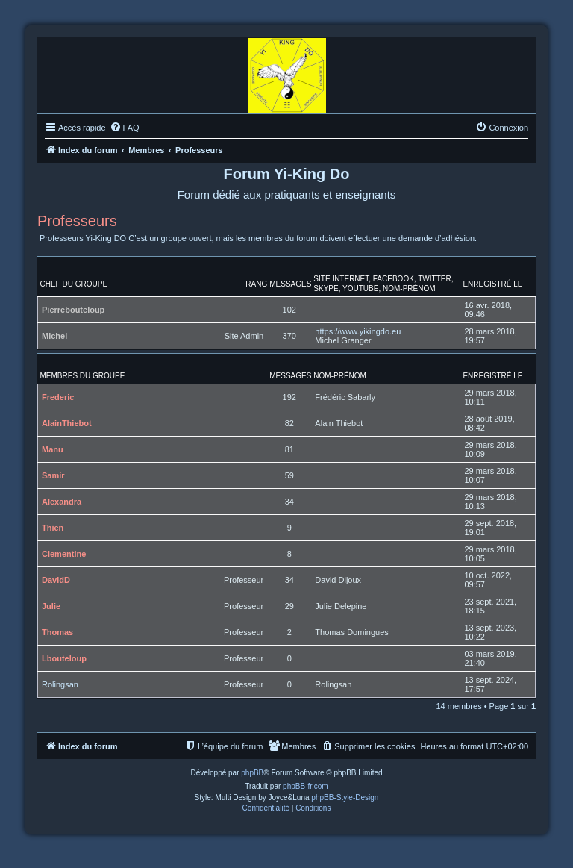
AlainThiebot (67, 423)
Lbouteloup (64, 658)
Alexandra (61, 501)
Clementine (64, 553)
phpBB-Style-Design (344, 797)
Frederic (58, 397)
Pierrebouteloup (73, 309)
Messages (290, 284)
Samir (53, 475)
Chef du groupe (74, 284)
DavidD (56, 579)
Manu (52, 449)
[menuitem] (125, 128)
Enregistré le (492, 284)
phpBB (252, 773)
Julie (51, 606)
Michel (54, 335)
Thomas (57, 632)
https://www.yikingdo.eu (358, 331)
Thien (52, 527)
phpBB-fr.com (305, 786)
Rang (256, 284)
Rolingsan (60, 684)
